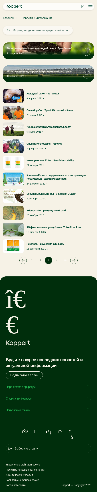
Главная (8, 18)
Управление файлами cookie (23, 464)
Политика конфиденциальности (25, 469)
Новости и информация (37, 18)
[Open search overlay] (83, 6)
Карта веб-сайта (16, 485)
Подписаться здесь (25, 375)
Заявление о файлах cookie (22, 480)
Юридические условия (19, 474)
